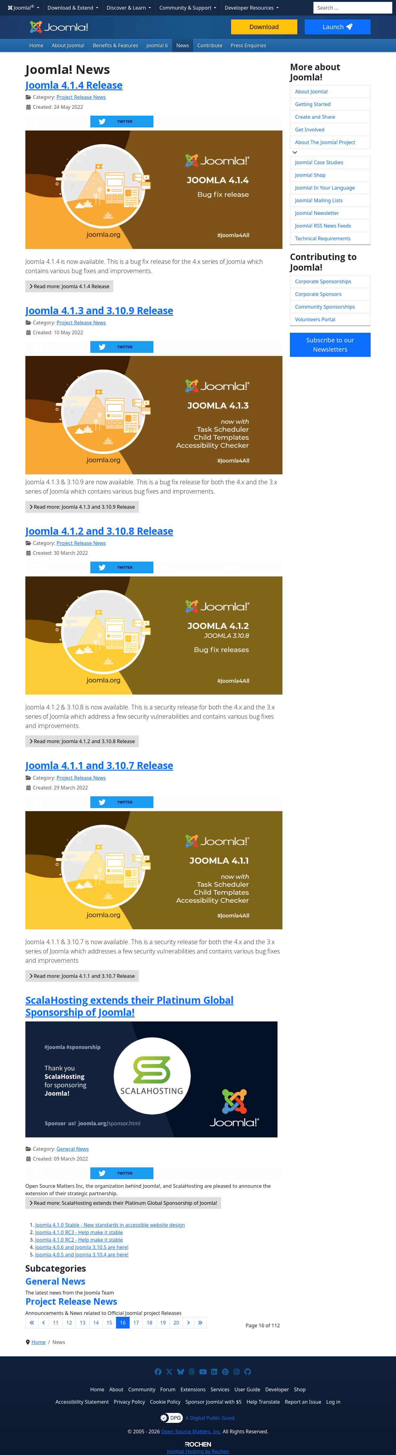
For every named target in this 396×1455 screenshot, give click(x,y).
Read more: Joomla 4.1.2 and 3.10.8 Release (82, 741)
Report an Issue (303, 1401)
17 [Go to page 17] (136, 1322)
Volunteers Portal (315, 319)
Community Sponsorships (325, 306)
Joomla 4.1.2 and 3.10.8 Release (99, 530)
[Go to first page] (31, 1323)
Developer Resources (250, 7)
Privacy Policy (129, 1401)
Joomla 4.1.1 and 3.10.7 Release (99, 765)
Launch (337, 27)
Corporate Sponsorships (323, 281)
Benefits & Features (115, 45)
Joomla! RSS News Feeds (323, 225)
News (182, 45)
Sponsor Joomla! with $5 (214, 1401)
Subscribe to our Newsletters (330, 344)
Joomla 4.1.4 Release (74, 85)
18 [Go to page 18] (149, 1322)
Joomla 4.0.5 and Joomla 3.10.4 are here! (81, 1254)
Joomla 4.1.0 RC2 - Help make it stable (79, 1239)
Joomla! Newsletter (317, 213)
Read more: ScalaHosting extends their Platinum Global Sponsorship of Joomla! (123, 1203)
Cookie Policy (165, 1401)
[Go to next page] (188, 1323)
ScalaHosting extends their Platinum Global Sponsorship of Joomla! (129, 1005)
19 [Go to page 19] (163, 1322)
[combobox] (352, 8)
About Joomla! (68, 45)
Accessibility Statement (82, 1401)
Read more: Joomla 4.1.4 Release (69, 286)
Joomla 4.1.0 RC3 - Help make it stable (79, 1232)
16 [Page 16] (123, 1322)
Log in (333, 1401)
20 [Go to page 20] (176, 1322)
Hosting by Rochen (198, 1451)
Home (36, 45)
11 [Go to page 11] (55, 1322)
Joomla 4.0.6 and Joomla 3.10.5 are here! (81, 1247)
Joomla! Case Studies (319, 162)
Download (264, 27)
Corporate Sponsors (318, 294)
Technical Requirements (323, 238)
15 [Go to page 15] (109, 1322)
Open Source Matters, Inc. (191, 1431)
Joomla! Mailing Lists (319, 200)
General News (73, 1148)
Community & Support (186, 7)
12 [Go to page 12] (69, 1322)
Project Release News (81, 97)
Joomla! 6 (157, 45)
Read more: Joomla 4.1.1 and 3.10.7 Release (82, 976)
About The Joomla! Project (325, 142)
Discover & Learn (127, 7)
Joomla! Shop (310, 175)
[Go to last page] (200, 1323)
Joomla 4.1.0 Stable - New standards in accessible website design (110, 1225)
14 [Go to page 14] (96, 1322)
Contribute (209, 45)
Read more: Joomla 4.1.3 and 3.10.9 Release (82, 506)
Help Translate (263, 1401)
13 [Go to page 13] (82, 1322)
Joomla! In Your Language (325, 187)
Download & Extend (71, 7)
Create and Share (315, 116)
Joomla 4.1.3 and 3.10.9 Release (99, 310)
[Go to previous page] (43, 1323)
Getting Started (313, 104)
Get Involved (310, 129)
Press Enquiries (248, 45)
